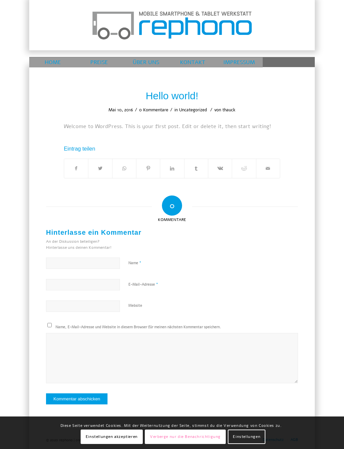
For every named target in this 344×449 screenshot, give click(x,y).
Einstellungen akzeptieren (112, 436)
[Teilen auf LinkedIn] (172, 168)
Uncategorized (193, 110)
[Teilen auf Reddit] (244, 168)
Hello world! (172, 95)
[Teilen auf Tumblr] (196, 168)
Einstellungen (246, 436)
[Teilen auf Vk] (220, 168)
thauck (228, 110)
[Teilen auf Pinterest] (148, 168)
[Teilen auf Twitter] (100, 168)
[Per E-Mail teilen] (268, 168)
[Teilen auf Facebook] (76, 168)
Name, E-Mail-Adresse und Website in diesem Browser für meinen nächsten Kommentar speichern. (138, 327)
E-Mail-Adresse (143, 284)
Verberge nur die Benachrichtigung (185, 436)
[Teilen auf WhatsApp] (124, 168)
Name (134, 263)
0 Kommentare (153, 110)
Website (135, 305)
